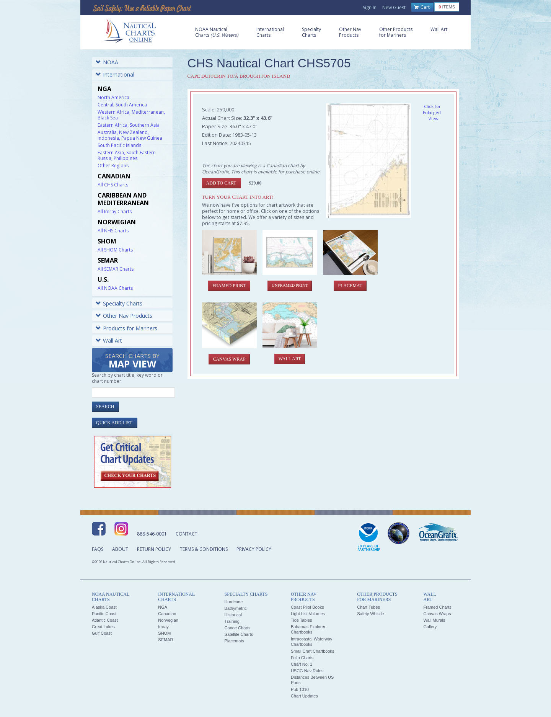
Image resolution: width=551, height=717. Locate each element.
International (115, 74)
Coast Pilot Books (307, 607)
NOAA (107, 62)
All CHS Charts (113, 184)
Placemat (350, 285)
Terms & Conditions (204, 549)
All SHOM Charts (115, 250)
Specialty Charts (119, 303)
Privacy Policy (253, 549)
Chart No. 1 (301, 664)
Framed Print (229, 285)
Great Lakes (103, 626)
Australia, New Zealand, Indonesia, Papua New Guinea (130, 135)
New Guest (394, 7)
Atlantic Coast (105, 620)
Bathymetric (236, 608)
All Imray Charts (115, 211)
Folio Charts (302, 657)
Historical (233, 614)
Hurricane (234, 601)
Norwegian (168, 620)
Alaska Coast (104, 607)
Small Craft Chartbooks (312, 651)
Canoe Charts (238, 628)
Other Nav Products (124, 315)
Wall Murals (434, 620)
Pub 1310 (300, 689)
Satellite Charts (239, 634)
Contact (186, 534)
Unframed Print (290, 285)
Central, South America (122, 104)
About (120, 549)
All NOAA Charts (115, 288)
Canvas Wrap (229, 359)
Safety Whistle (370, 613)
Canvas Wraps (437, 613)
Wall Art (109, 340)
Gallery (430, 626)
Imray (163, 626)
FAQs (97, 549)
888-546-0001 (152, 534)
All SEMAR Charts (116, 269)
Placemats (234, 641)
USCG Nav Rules (307, 670)
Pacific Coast (104, 613)
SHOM (164, 633)
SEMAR (165, 639)
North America (113, 97)
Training (232, 621)
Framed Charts (437, 607)
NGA (162, 607)
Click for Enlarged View (432, 112)
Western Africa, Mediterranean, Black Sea (131, 115)
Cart (422, 7)
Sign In (370, 7)
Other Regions (113, 165)
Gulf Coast (102, 633)
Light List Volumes (308, 613)
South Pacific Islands (119, 145)
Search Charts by (132, 361)
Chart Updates (304, 696)
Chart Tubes (368, 607)
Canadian (167, 613)
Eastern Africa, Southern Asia (129, 125)
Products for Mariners (126, 328)
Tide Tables (301, 620)
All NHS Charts (113, 230)
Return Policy (154, 549)
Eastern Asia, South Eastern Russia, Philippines (127, 155)
